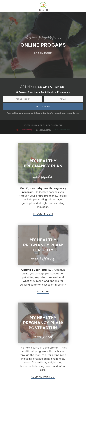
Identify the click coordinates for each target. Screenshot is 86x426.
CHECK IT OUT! (43, 213)
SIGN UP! (43, 291)
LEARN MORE (43, 53)
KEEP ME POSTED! (43, 376)
